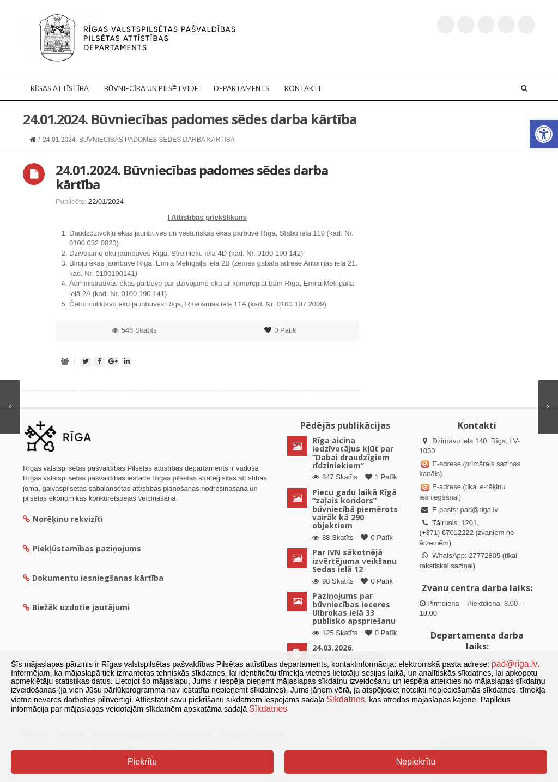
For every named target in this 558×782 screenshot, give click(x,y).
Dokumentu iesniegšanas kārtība (97, 578)
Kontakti (302, 88)
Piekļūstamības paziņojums (82, 548)
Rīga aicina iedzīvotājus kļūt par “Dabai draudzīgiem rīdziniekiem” (352, 453)
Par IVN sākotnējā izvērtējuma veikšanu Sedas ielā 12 (354, 560)
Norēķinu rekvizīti (63, 519)
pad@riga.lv (479, 510)
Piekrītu (142, 761)
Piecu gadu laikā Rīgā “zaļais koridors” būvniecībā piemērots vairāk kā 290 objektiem (355, 509)
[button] (544, 134)
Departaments (241, 88)
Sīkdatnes (345, 699)
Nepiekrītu (415, 761)
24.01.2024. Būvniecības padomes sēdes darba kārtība (192, 177)
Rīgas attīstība (60, 88)
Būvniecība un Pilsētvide (151, 88)
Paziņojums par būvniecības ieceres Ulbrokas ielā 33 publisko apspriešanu (354, 608)
